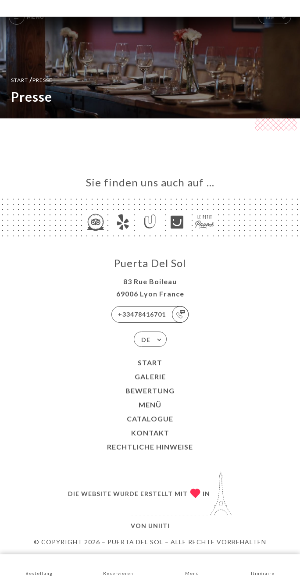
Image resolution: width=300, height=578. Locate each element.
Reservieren (118, 565)
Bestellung (39, 565)
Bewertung (150, 390)
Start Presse (32, 79)
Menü (150, 404)
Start (150, 362)
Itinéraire (263, 565)
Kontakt (150, 432)
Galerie (150, 376)
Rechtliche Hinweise (150, 446)
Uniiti (159, 525)
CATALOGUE (150, 418)
